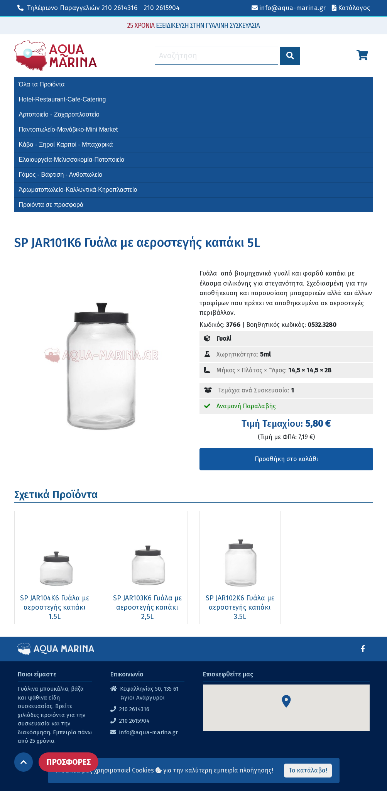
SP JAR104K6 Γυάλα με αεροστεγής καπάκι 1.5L (54, 607)
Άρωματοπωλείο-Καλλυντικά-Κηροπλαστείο (78, 189)
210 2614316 (77, 8)
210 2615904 (162, 8)
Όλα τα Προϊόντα (42, 84)
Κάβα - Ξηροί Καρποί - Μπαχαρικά (66, 144)
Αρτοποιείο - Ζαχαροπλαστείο (59, 114)
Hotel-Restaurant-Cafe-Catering (62, 99)
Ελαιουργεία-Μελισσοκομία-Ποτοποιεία (72, 159)
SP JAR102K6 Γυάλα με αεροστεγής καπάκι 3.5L (240, 607)
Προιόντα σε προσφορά (51, 204)
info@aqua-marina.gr (148, 732)
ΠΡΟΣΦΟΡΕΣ (68, 762)
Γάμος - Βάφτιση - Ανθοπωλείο (61, 174)
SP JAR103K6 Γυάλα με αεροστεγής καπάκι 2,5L (147, 607)
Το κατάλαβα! (308, 770)
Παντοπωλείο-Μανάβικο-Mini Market (68, 129)
